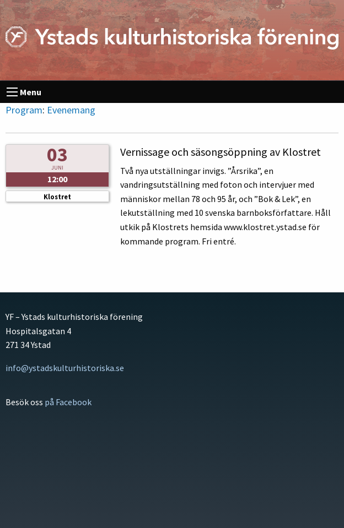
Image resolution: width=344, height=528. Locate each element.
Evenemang (71, 110)
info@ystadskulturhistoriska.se (65, 367)
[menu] (12, 92)
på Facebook (68, 401)
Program (24, 110)
